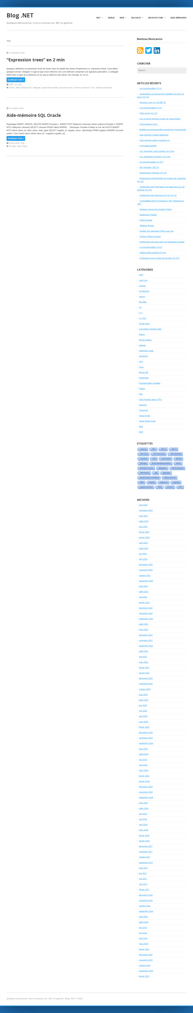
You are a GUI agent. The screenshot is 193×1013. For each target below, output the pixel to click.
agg (156, 473)
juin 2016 (143, 927)
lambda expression (104, 88)
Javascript (143, 356)
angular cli (164, 482)
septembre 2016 (146, 911)
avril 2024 (143, 559)
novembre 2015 (145, 960)
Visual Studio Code (147, 421)
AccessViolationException (161, 463)
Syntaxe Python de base (150, 236)
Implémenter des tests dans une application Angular (162, 242)
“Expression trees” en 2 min (36, 60)
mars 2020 (143, 722)
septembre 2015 (146, 971)
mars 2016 (143, 944)
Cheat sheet (14, 143)
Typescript (143, 410)
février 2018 (144, 835)
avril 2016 (143, 938)
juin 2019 (143, 760)
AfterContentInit (177, 468)
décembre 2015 (145, 955)
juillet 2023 (143, 592)
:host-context (166, 458)
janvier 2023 (144, 602)
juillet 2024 (143, 548)
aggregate (166, 473)
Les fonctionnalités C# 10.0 (151, 162)
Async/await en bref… (149, 124)
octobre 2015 (144, 965)
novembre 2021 (145, 640)
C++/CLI (142, 318)
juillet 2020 (143, 700)
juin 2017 (143, 873)
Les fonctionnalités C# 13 (151, 88)
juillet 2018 (143, 808)
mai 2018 (143, 819)
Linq (141, 361)
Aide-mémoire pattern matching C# (155, 140)
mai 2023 (143, 597)
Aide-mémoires (178, 17)
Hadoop (142, 345)
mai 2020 (143, 711)
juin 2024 (143, 554)
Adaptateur (163, 468)
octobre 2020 (144, 689)
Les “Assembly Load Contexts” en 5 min (157, 151)
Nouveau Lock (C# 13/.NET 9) (153, 102)
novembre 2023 (145, 570)
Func (92, 88)
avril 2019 (143, 765)
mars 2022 (143, 629)
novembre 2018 (145, 792)
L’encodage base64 (148, 146)
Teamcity (143, 405)
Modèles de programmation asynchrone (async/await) (163, 129)
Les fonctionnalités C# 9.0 (151, 247)
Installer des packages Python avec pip (157, 231)
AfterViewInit (144, 473)
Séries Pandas (146, 220)
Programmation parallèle (149, 383)
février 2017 (144, 889)
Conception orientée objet (150, 329)
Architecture (155, 17)
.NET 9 (173, 449)
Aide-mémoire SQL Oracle (34, 115)
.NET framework (159, 454)
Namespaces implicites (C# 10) (153, 173)
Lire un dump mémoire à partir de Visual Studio (160, 119)
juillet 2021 (143, 651)
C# (15, 84)
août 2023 (143, 586)
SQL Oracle (22, 146)
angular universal (146, 487)
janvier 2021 (144, 673)
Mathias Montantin (149, 39)
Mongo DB (143, 372)
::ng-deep (143, 458)
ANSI (160, 487)
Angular (142, 286)
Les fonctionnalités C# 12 (151, 108)
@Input (178, 458)
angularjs (176, 482)
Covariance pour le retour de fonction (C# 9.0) (159, 258)
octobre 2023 (144, 575)
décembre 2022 (145, 608)
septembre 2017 (146, 863)
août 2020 (143, 695)
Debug (111, 17)
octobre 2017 (144, 857)
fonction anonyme (81, 88)
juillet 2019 (143, 754)
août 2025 (143, 516)
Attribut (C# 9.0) (153, 253)
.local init (143, 449)
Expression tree (66, 88)
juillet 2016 (143, 922)
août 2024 (143, 543)
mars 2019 (143, 770)
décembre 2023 (145, 564)
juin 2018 (143, 814)
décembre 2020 (145, 678)
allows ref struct (170, 477)
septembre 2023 (146, 581)
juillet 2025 (143, 521)
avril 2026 (143, 505)
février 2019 (144, 776)
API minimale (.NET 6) (149, 167)
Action (12, 88)
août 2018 (143, 803)
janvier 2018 (144, 841)
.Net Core (143, 280)
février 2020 (144, 727)
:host (154, 458)
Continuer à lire (16, 80)
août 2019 (143, 749)
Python (142, 389)
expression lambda (50, 88)
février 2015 (144, 976)
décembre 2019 (145, 732)
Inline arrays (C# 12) (148, 113)
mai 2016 (143, 933)
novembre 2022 (145, 613)
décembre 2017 (145, 846)
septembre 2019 (146, 743)
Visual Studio (144, 416)
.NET (98, 17)
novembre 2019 (145, 738)
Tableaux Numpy (147, 225)
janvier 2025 (144, 537)
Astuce (142, 296)
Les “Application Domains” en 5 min (155, 157)
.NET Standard (175, 454)
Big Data (136, 17)
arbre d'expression (24, 88)
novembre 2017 (145, 852)
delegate (36, 88)
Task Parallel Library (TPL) (150, 399)
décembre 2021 (145, 635)
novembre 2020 (145, 684)
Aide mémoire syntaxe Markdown (154, 135)
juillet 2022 (143, 624)
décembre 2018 (145, 787)
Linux (141, 367)
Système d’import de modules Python (156, 209)
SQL (20, 84)
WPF (141, 432)
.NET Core (144, 454)
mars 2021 (143, 662)
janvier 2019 (144, 781)
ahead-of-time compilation (149, 477)
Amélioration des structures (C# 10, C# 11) (158, 195)
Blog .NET (20, 15)
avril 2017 (143, 884)
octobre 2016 (144, 906)
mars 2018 (143, 830)
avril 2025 (143, 527)
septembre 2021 (146, 646)
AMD (142, 482)
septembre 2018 (146, 797)
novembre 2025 (145, 510)
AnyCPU (170, 487)
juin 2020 (143, 705)
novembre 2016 (145, 900)
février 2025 (144, 532)
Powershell (144, 378)
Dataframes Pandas (148, 215)
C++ (141, 313)
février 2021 (144, 667)
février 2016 (144, 949)
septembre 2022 (146, 619)
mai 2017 (143, 879)
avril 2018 (143, 824)
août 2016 (143, 917)
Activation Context (146, 468)
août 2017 (143, 868)
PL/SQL (12, 146)
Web (122, 17)
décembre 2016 (145, 895)
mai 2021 (143, 657)
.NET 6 (163, 449)
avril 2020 (143, 716)
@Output (143, 463)
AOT (180, 487)
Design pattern (145, 340)
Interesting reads (146, 351)
